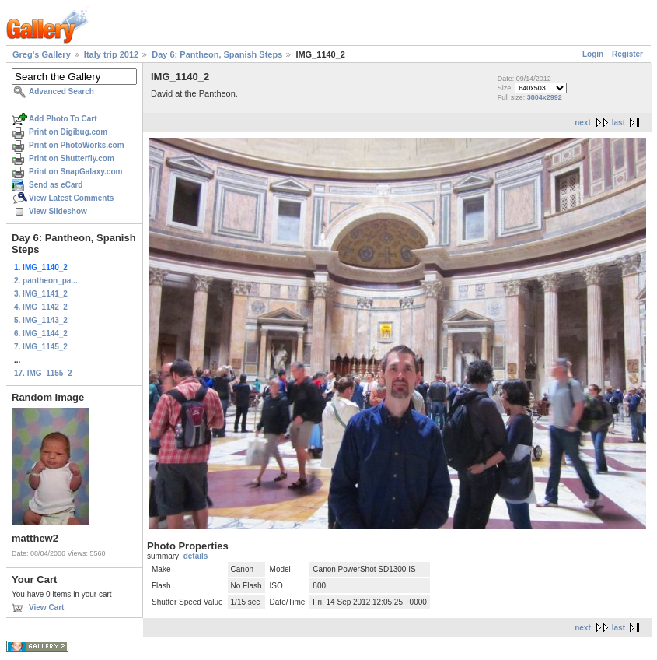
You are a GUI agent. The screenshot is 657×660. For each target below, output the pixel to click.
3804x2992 (544, 97)
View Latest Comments (71, 198)
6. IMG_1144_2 (41, 333)
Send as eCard (55, 185)
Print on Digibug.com (68, 132)
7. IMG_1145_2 (41, 346)
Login (592, 54)
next (583, 122)
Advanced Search (61, 91)
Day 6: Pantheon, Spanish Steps (217, 54)
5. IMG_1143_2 (41, 320)
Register (627, 54)
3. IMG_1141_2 (41, 294)
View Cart (46, 607)
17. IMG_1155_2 (43, 373)
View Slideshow (58, 211)
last (618, 122)
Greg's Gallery (41, 54)
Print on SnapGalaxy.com (75, 171)
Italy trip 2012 (111, 54)
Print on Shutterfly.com (71, 158)
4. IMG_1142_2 (41, 307)
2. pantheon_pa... (46, 280)
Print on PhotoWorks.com (76, 145)
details (195, 556)
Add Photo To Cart (63, 118)
